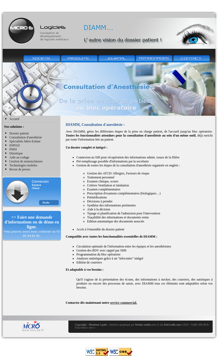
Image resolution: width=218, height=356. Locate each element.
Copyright (81, 324)
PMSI (13, 149)
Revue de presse (19, 169)
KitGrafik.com (172, 324)
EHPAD (14, 145)
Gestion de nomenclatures (26, 161)
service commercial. (123, 303)
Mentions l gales (98, 324)
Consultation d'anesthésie (25, 137)
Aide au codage (19, 157)
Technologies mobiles (23, 165)
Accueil (14, 119)
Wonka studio (143, 324)
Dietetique (16, 153)
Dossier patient (19, 133)
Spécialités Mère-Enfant (24, 141)
